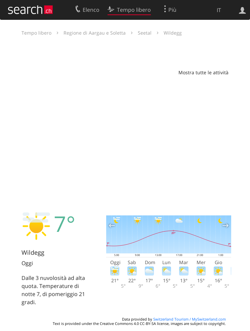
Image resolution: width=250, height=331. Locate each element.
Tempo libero (36, 33)
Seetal (145, 33)
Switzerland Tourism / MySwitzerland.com (189, 319)
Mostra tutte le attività (203, 72)
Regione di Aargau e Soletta (95, 33)
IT (219, 10)
